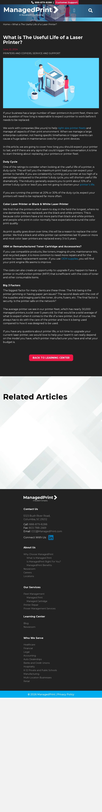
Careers (28, 572)
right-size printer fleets (72, 128)
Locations (29, 576)
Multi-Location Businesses (37, 677)
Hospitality (29, 666)
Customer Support (67, 2)
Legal (26, 652)
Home (6, 24)
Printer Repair (31, 605)
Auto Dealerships (33, 659)
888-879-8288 (41, 2)
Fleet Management (34, 594)
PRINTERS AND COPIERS (17, 53)
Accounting (30, 655)
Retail (27, 681)
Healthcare (29, 644)
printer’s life (87, 184)
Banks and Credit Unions (37, 663)
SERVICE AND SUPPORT (46, 53)
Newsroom (29, 569)
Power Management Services (39, 608)
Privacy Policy (65, 694)
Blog (26, 623)
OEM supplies (69, 258)
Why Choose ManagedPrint (38, 554)
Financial (28, 648)
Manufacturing (31, 674)
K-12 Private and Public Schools (40, 670)
